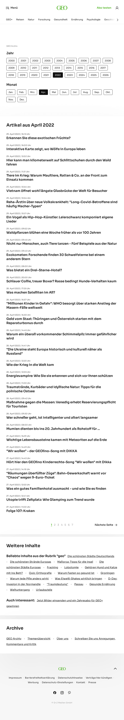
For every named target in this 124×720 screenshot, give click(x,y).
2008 (108, 60)
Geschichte (110, 19)
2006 (84, 60)
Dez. (22, 99)
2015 (80, 67)
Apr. (43, 92)
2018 (11, 75)
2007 (96, 60)
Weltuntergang (20, 589)
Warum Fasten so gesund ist (76, 573)
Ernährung (77, 19)
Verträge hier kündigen (99, 677)
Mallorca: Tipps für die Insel (75, 561)
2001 (23, 60)
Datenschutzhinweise (70, 677)
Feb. (21, 92)
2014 (68, 67)
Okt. (108, 92)
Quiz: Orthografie (40, 573)
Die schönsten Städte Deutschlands (90, 556)
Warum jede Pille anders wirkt (29, 578)
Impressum (15, 677)
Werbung (33, 682)
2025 (94, 75)
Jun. (64, 92)
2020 (34, 75)
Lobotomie (71, 567)
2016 (91, 67)
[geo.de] (62, 7)
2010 (23, 67)
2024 (82, 75)
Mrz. (32, 92)
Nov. (11, 99)
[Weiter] (117, 19)
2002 (35, 60)
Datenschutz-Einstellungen (57, 682)
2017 (103, 67)
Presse (92, 682)
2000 (11, 60)
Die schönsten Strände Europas (30, 561)
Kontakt (80, 682)
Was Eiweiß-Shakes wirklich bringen (78, 578)
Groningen (107, 573)
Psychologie (93, 19)
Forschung (44, 19)
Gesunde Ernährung (102, 584)
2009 (11, 67)
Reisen (20, 19)
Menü (12, 8)
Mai (54, 92)
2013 (57, 67)
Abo (104, 8)
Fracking (52, 567)
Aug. (85, 92)
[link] (117, 8)
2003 (47, 60)
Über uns (62, 638)
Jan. (10, 92)
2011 (34, 67)
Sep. (97, 92)
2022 (58, 75)
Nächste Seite (106, 525)
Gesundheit (60, 19)
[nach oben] (115, 668)
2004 (60, 60)
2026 (106, 75)
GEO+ (9, 19)
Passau (78, 584)
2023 (70, 75)
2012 (46, 67)
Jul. (75, 92)
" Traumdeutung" (57, 584)
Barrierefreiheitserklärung (40, 677)
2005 (72, 60)
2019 (22, 75)
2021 (46, 75)
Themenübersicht (39, 638)
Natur (31, 19)
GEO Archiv (13, 638)
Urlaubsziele (44, 589)
